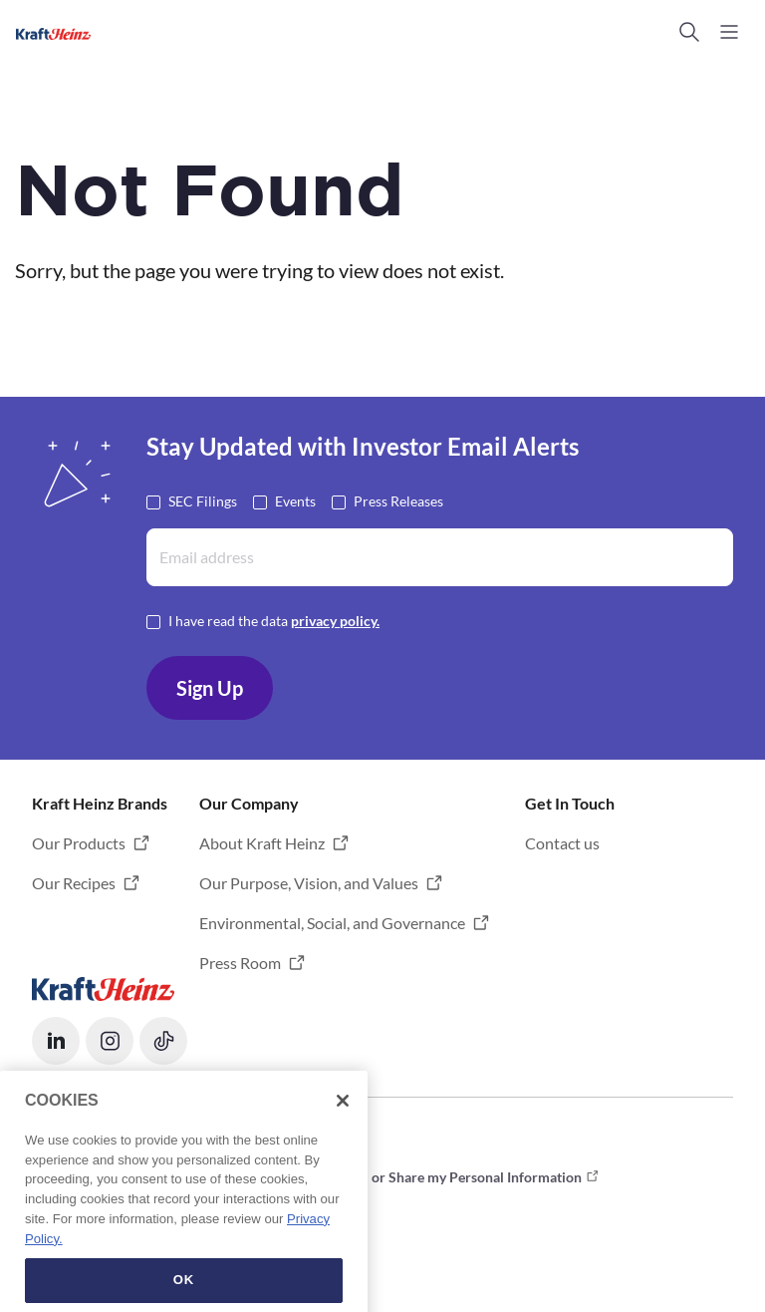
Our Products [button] (79, 842)
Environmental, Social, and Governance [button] (332, 922)
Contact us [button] (562, 842)
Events (295, 500)
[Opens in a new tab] (103, 986)
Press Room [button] (240, 962)
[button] (689, 32)
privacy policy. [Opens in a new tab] (335, 620)
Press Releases (398, 500)
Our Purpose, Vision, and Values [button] (308, 882)
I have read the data (274, 619)
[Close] (343, 1175)
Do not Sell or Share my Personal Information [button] (441, 1176)
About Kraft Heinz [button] (262, 842)
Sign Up (209, 688)
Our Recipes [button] (74, 882)
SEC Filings (202, 500)
